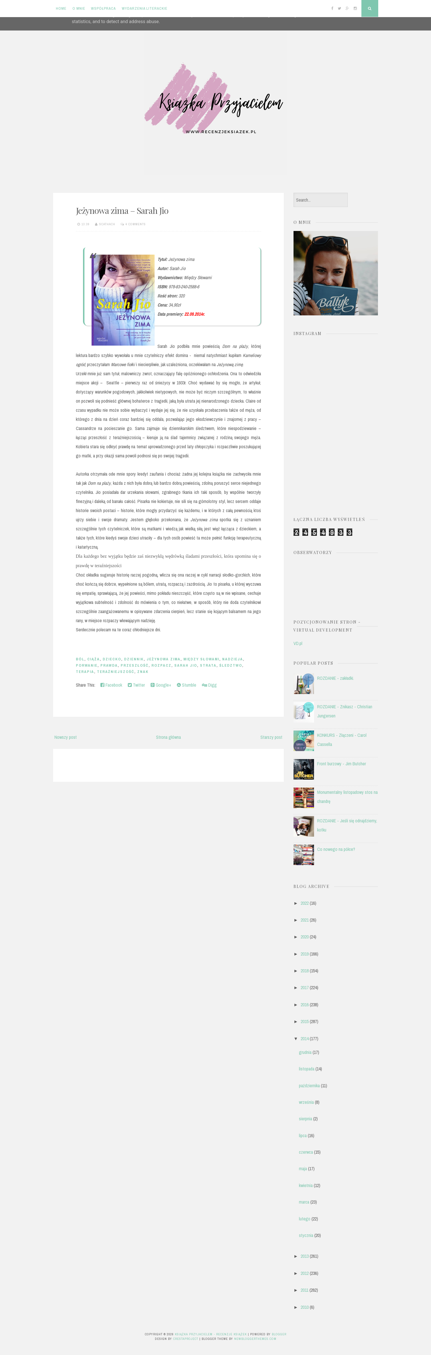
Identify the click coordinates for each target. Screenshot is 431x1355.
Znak (143, 671)
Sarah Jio (185, 665)
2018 (305, 970)
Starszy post (271, 737)
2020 (305, 937)
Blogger (279, 1334)
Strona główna (168, 737)
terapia (85, 671)
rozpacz (161, 665)
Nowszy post (65, 737)
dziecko (112, 659)
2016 (305, 1004)
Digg (209, 685)
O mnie (78, 8)
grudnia (305, 1052)
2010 (305, 1307)
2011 (304, 1290)
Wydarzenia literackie (144, 8)
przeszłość (135, 665)
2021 (305, 920)
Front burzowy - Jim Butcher (341, 763)
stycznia (306, 1235)
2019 (305, 954)
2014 (305, 1038)
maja (303, 1168)
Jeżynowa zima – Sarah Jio (122, 210)
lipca (303, 1135)
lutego (304, 1219)
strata (208, 665)
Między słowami (201, 659)
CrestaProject (185, 1339)
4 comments (136, 224)
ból (80, 659)
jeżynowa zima (164, 659)
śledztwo (230, 665)
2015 (305, 1021)
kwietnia (306, 1185)
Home (61, 8)
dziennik (134, 659)
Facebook (111, 685)
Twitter (136, 685)
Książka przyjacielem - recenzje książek (211, 1334)
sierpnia (305, 1118)
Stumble (186, 685)
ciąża (93, 659)
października (309, 1085)
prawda (109, 665)
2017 (305, 987)
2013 (305, 1256)
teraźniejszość (115, 671)
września (306, 1102)
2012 (305, 1273)
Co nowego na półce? (336, 849)
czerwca (306, 1152)
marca (304, 1202)
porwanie (87, 665)
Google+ (161, 685)
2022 (305, 903)
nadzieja (232, 659)
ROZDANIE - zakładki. (335, 678)
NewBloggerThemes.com (255, 1339)
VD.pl (298, 643)
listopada (306, 1069)
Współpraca (103, 8)
